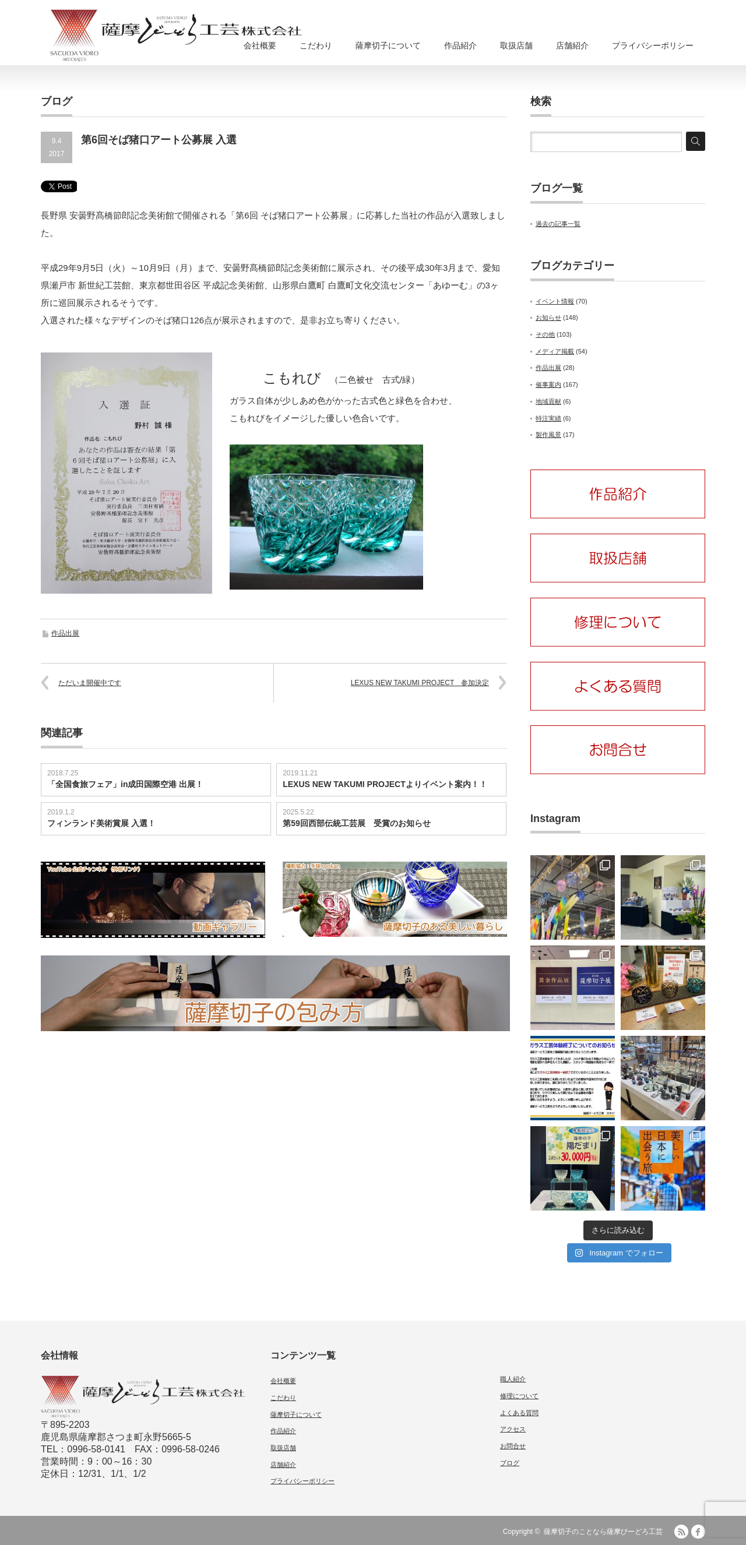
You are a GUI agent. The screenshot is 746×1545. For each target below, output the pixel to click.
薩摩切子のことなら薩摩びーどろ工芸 (603, 1532)
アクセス (513, 1429)
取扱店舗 (516, 45)
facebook (698, 1532)
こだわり (316, 45)
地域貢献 (548, 401)
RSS (681, 1532)
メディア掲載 (555, 351)
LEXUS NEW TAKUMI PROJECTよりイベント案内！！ (385, 784)
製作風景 (548, 434)
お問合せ (513, 1445)
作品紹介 (460, 45)
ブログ (509, 1462)
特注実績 (548, 418)
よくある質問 (519, 1412)
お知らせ (548, 317)
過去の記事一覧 (558, 223)
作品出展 (65, 633)
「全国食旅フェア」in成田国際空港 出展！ (125, 784)
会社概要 (260, 45)
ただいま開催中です (89, 683)
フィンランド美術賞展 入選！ (101, 823)
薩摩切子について (388, 45)
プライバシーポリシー (653, 45)
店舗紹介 (572, 45)
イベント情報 (555, 301)
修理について (519, 1395)
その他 (545, 334)
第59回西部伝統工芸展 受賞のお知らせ (357, 823)
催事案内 (548, 384)
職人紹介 (513, 1378)
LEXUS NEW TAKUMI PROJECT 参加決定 (420, 683)
